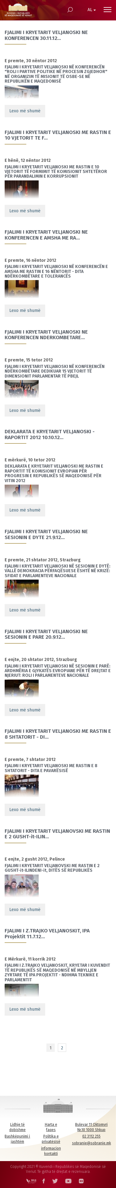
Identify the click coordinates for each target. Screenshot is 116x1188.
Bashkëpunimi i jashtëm (17, 1139)
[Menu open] (107, 10)
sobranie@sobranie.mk (91, 1143)
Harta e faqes (51, 1127)
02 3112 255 (91, 1136)
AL (92, 9)
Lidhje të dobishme (17, 1127)
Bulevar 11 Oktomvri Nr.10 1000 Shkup (91, 1127)
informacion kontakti (51, 1151)
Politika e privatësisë (51, 1139)
